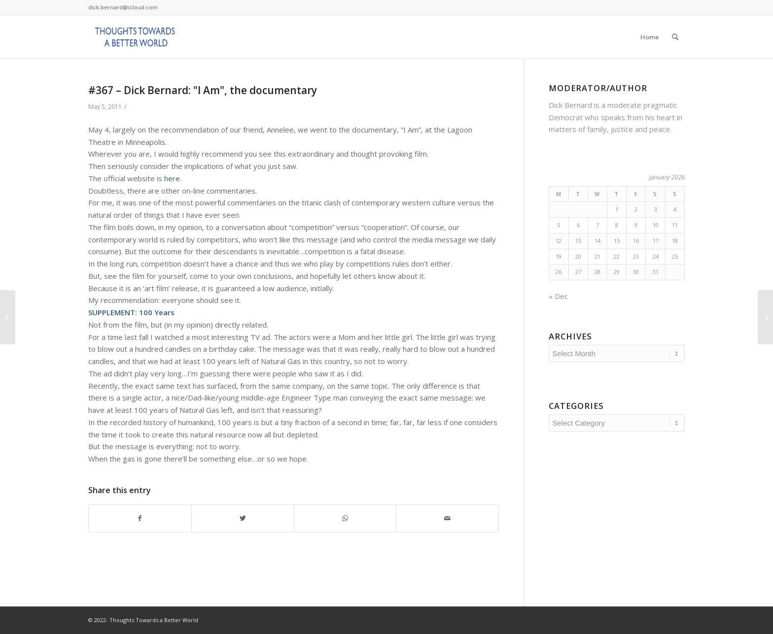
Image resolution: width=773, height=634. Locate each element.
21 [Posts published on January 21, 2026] (597, 256)
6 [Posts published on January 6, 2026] (578, 225)
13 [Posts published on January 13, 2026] (578, 240)
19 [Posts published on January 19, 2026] (559, 256)
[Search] (675, 37)
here (172, 178)
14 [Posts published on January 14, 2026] (597, 240)
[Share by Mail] (447, 518)
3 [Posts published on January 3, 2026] (655, 209)
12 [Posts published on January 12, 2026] (559, 240)
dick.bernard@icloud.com (123, 7)
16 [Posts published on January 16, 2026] (636, 240)
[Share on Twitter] (243, 518)
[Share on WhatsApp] (345, 518)
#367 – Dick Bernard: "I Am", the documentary (202, 90)
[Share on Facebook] (140, 518)
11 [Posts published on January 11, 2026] (675, 225)
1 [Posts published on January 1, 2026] (616, 209)
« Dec (558, 296)
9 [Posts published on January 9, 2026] (635, 225)
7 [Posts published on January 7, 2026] (597, 225)
